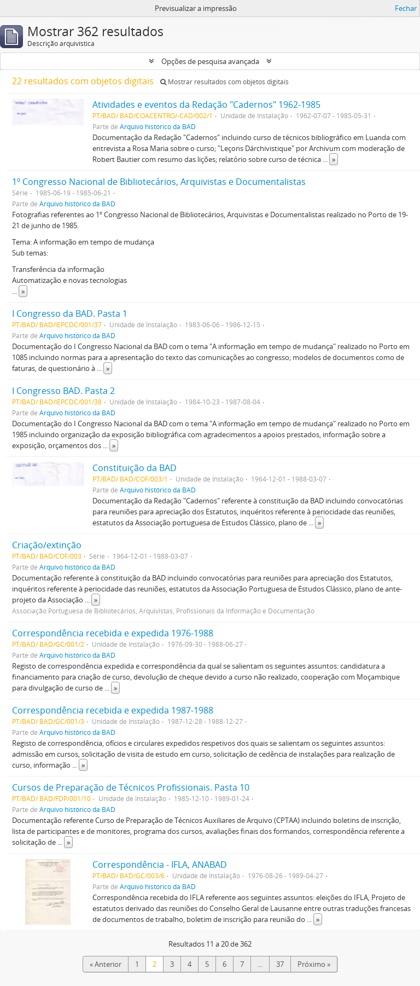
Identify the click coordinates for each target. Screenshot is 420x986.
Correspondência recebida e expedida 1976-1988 (112, 633)
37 (280, 964)
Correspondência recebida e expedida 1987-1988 (112, 710)
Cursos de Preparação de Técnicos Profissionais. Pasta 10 (130, 787)
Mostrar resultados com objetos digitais (224, 81)
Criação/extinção (46, 545)
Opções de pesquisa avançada (210, 61)
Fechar (406, 8)
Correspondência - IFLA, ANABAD (159, 865)
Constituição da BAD (134, 468)
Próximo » (314, 964)
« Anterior (105, 964)
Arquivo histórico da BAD (158, 126)
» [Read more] (333, 159)
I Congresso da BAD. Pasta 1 (69, 314)
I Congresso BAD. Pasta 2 (63, 391)
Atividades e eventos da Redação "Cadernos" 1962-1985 (206, 104)
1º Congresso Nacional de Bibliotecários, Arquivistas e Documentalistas (159, 182)
